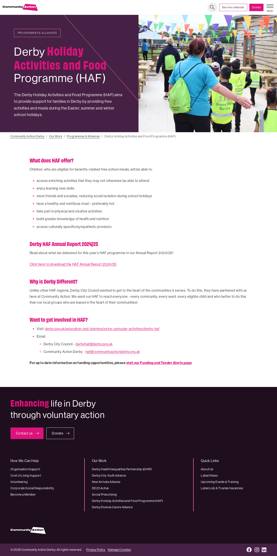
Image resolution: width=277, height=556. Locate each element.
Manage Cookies (119, 549)
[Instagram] (257, 550)
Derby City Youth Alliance (109, 475)
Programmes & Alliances (83, 136)
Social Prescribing (104, 494)
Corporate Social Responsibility (32, 488)
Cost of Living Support (25, 475)
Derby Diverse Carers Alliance (112, 507)
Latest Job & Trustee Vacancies (222, 488)
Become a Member (233, 7)
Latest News (209, 475)
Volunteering (19, 482)
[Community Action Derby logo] (20, 7)
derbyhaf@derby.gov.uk (94, 344)
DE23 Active (100, 488)
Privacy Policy (95, 549)
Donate (256, 7)
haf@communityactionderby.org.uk (113, 352)
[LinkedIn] (264, 550)
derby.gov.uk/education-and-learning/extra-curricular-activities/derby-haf (102, 329)
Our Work (55, 136)
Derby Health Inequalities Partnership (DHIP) (122, 469)
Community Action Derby (27, 136)
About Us (207, 469)
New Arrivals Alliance (106, 482)
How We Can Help (24, 461)
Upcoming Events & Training (220, 482)
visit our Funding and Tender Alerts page (159, 363)
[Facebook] (249, 550)
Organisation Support (25, 469)
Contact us (24, 433)
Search (212, 7)
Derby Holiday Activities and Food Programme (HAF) (127, 501)
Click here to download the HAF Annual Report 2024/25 (73, 264)
